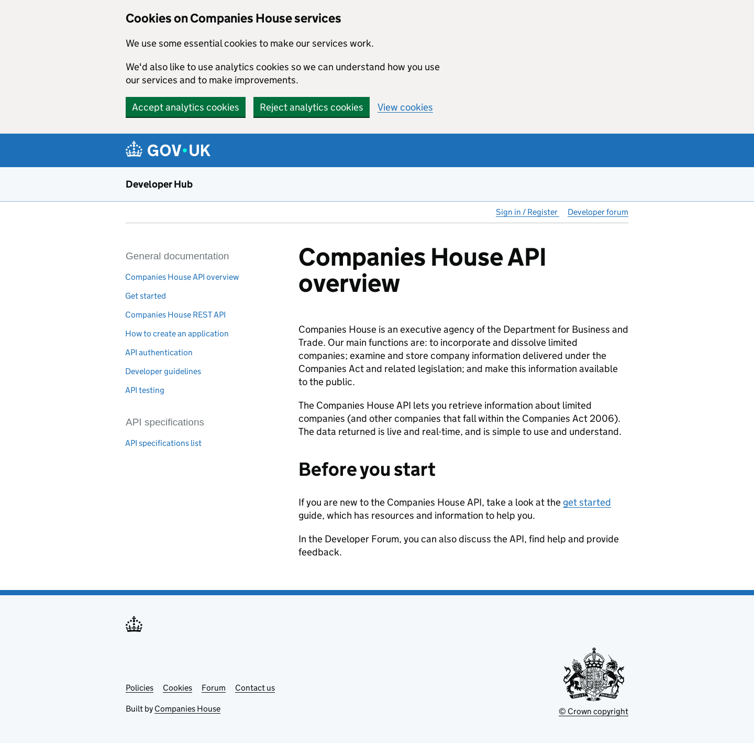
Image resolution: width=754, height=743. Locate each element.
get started (587, 502)
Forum (214, 688)
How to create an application (177, 333)
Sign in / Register (527, 212)
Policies (139, 688)
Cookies (177, 688)
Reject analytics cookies (311, 107)
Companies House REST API (175, 315)
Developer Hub (159, 184)
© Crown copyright (593, 711)
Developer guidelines (163, 371)
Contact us (255, 688)
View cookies (405, 107)
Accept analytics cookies (185, 107)
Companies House (187, 709)
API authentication (159, 352)
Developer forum (598, 212)
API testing (144, 390)
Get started (145, 296)
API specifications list (163, 443)
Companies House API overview (182, 277)
